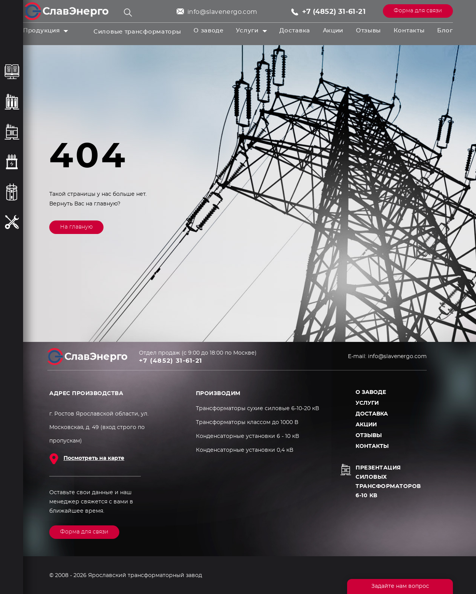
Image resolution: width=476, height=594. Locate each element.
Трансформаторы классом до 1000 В (247, 422)
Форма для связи (418, 10)
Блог (445, 31)
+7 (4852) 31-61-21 (334, 11)
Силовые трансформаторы (137, 32)
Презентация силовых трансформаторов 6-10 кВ (388, 481)
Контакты (409, 31)
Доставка (294, 31)
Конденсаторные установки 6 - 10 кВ (247, 436)
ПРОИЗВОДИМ (218, 393)
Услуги (247, 31)
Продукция (41, 31)
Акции (333, 31)
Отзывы (368, 31)
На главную (76, 227)
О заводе (209, 31)
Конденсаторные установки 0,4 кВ (244, 450)
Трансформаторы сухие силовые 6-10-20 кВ (257, 408)
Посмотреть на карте (93, 458)
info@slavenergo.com (222, 12)
